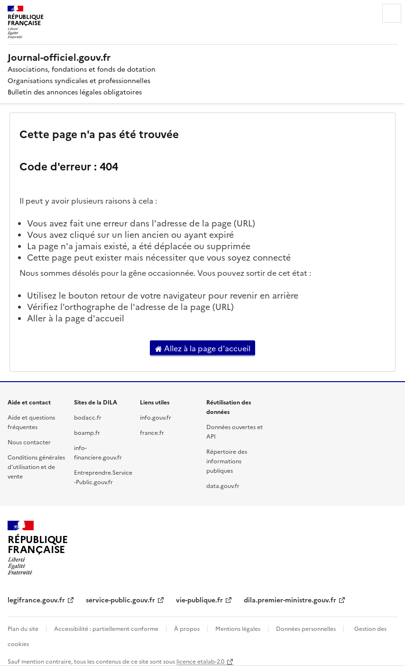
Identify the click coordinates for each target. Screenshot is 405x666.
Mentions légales (237, 628)
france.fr (152, 432)
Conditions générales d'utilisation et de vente (36, 466)
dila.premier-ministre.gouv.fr (290, 599)
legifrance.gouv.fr (36, 599)
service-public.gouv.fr (120, 599)
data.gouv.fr (222, 485)
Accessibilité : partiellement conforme (106, 628)
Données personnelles (306, 628)
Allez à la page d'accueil (202, 348)
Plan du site (23, 628)
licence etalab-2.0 (200, 661)
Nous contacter (29, 442)
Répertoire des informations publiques (226, 460)
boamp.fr (87, 432)
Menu (391, 13)
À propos (187, 628)
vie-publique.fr (199, 599)
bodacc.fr (87, 417)
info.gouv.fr (155, 417)
